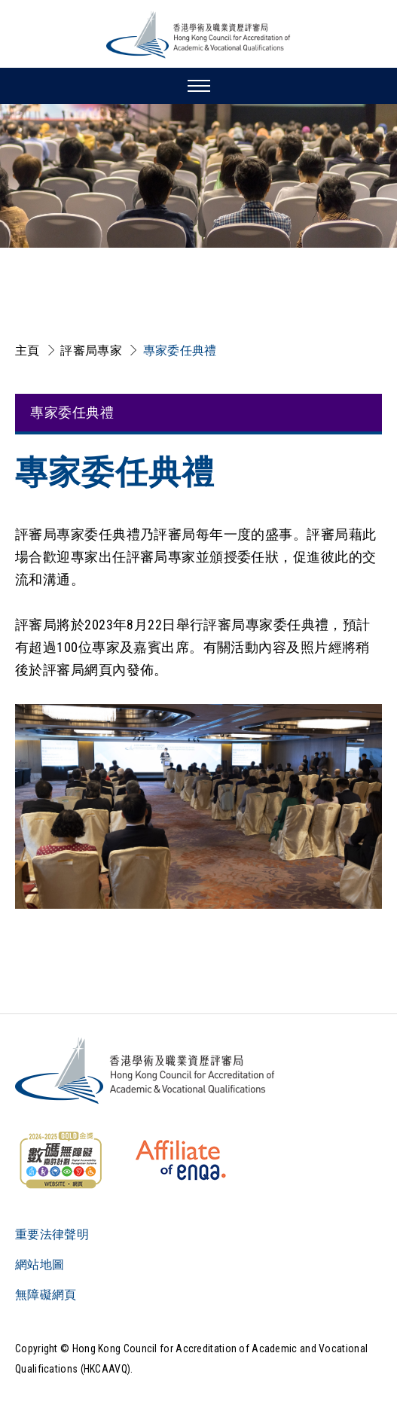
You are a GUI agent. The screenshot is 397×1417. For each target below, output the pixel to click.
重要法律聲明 (52, 1234)
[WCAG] (60, 1160)
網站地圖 (39, 1264)
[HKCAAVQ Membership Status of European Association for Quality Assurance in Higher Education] (181, 1160)
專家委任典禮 (180, 350)
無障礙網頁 (46, 1294)
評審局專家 (91, 350)
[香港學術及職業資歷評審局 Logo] (199, 35)
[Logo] (145, 1071)
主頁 (27, 350)
